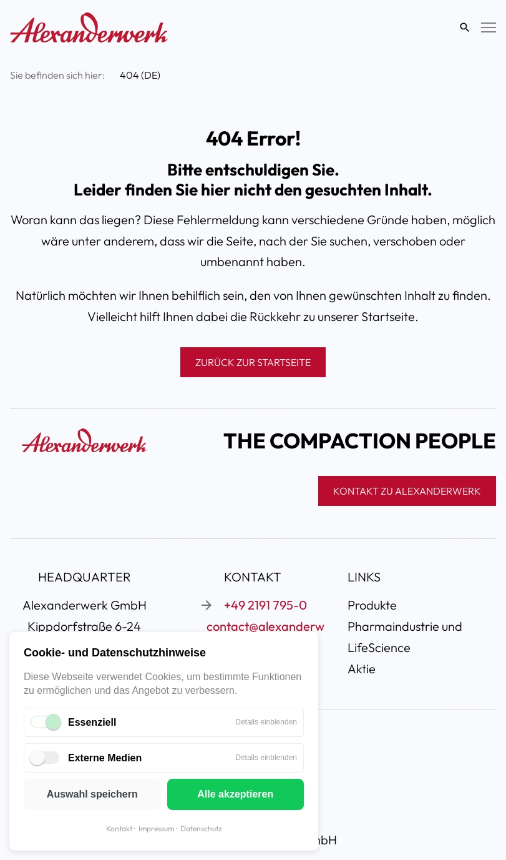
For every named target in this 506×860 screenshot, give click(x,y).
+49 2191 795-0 (265, 605)
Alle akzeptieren (235, 794)
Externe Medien (105, 758)
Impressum (156, 828)
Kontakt (119, 828)
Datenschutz (200, 828)
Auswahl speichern (92, 794)
